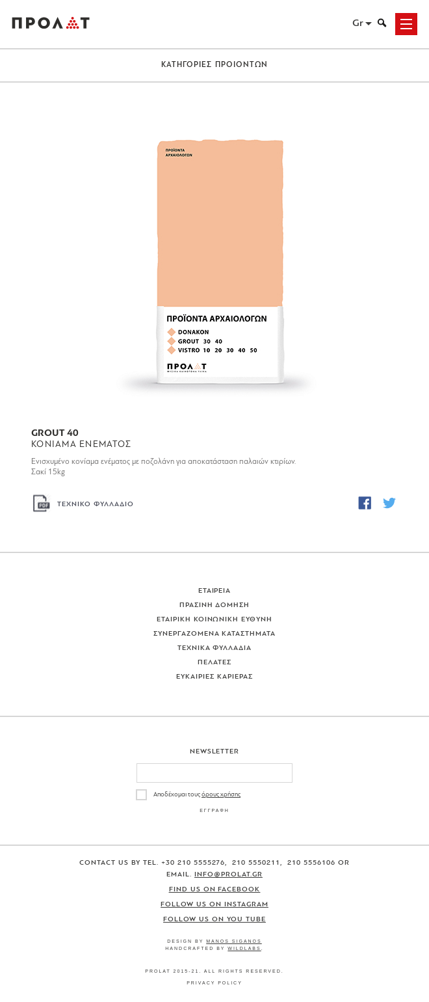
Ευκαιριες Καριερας (214, 677)
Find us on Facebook (215, 889)
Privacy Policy (214, 983)
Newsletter (215, 751)
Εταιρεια (214, 591)
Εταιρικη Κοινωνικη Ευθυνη (215, 619)
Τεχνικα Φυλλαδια (214, 648)
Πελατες (214, 662)
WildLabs (244, 948)
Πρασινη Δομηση (214, 605)
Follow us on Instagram (214, 904)
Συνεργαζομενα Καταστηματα (214, 634)
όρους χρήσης (221, 794)
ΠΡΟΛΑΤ (51, 24)
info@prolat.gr (228, 874)
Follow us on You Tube (214, 919)
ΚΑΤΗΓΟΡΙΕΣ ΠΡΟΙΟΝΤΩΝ (214, 65)
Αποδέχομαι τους (196, 794)
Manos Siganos (234, 941)
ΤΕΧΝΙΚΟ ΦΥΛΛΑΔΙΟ (95, 504)
